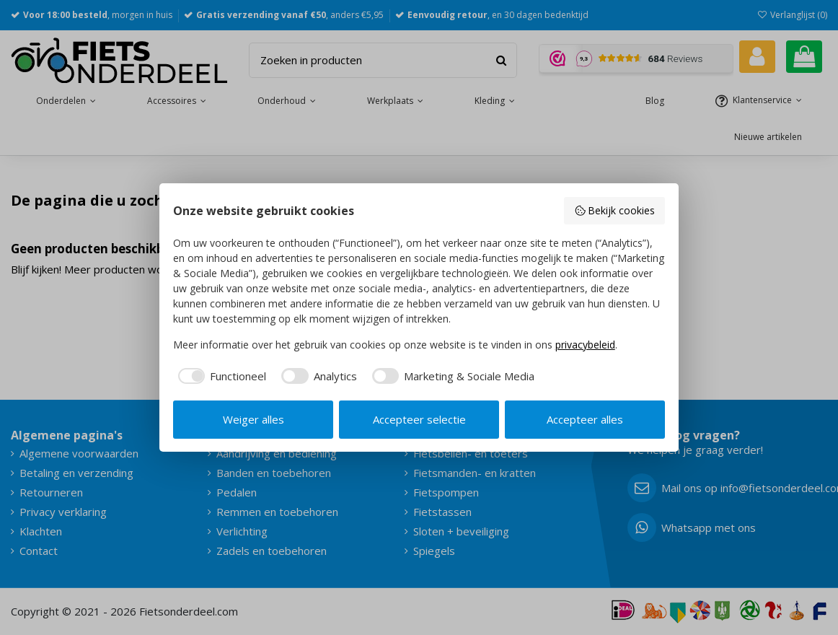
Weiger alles (253, 419)
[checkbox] (220, 376)
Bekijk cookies (615, 210)
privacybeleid (585, 344)
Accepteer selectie (419, 419)
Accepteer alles (585, 419)
